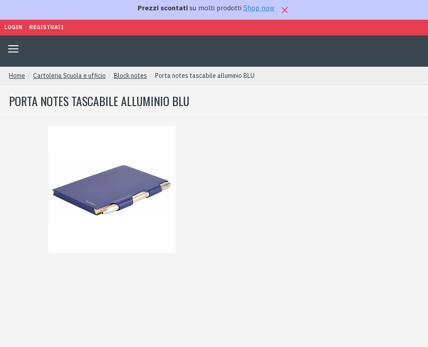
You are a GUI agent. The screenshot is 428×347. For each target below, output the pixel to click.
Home (17, 76)
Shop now (259, 8)
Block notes (130, 76)
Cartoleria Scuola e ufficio (69, 76)
